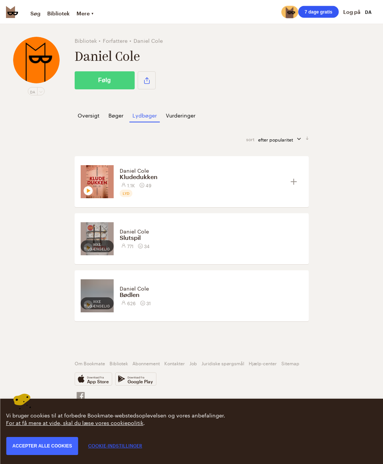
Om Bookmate (90, 362)
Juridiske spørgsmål (222, 362)
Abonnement (146, 362)
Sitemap (290, 362)
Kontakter (174, 362)
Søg (35, 13)
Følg (104, 80)
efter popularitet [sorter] (282, 139)
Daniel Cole (134, 170)
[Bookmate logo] (12, 12)
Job (193, 362)
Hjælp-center (263, 362)
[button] (147, 80)
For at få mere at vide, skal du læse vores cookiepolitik (74, 422)
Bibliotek (58, 13)
